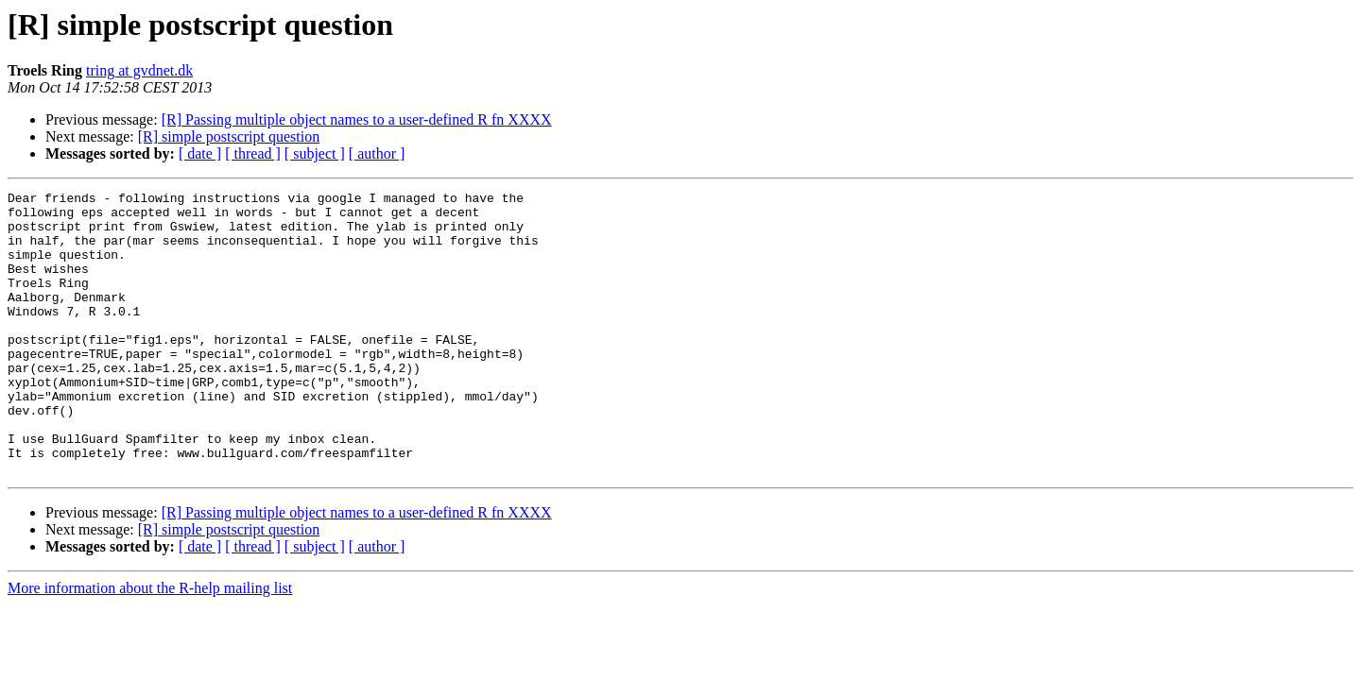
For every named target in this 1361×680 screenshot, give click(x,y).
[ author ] (377, 153)
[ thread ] (253, 153)
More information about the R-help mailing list (150, 645)
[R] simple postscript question (228, 136)
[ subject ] (314, 153)
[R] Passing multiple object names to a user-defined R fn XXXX (357, 119)
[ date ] (200, 153)
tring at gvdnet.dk (139, 70)
